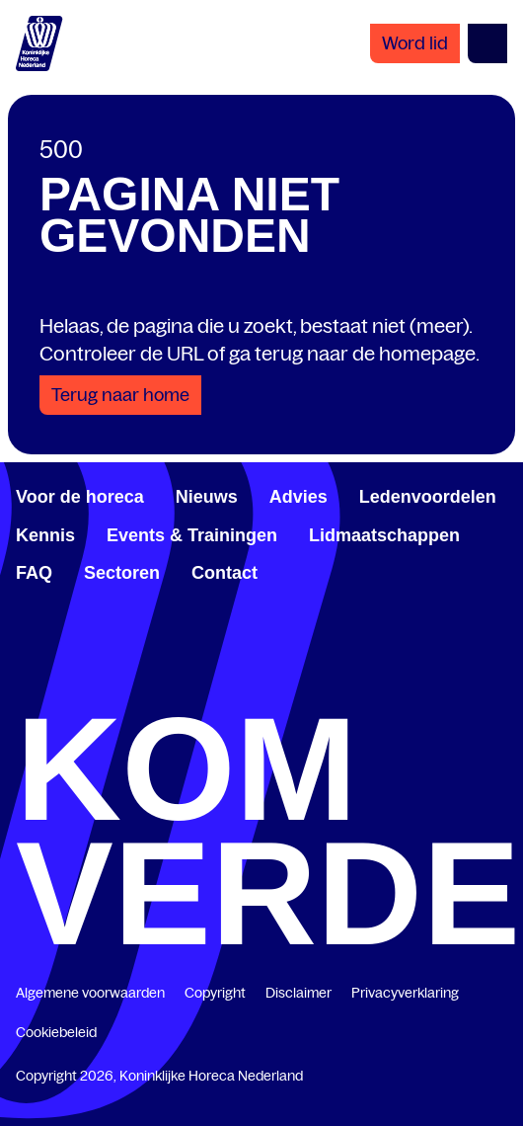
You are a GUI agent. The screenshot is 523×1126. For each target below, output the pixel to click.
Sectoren (122, 573)
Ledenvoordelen (427, 497)
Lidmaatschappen (384, 535)
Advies (298, 497)
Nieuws (207, 497)
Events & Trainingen (192, 535)
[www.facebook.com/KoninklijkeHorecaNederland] (24, 687)
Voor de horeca (80, 497)
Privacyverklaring (405, 993)
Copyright (215, 993)
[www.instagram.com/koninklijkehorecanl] (499, 687)
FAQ (34, 573)
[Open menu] (487, 43)
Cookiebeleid (56, 1032)
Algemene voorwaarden (90, 993)
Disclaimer (298, 993)
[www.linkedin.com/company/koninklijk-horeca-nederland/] (143, 687)
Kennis (45, 535)
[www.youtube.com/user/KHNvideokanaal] (381, 687)
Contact (224, 573)
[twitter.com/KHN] (261, 687)
